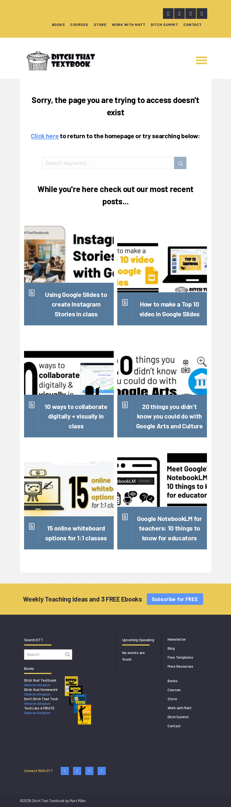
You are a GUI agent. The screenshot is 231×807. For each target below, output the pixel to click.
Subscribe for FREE (175, 599)
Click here (45, 136)
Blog (171, 648)
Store (100, 24)
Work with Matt (128, 24)
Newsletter (177, 639)
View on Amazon (37, 684)
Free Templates (180, 657)
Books (58, 24)
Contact (192, 24)
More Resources (180, 666)
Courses (79, 24)
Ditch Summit (164, 24)
